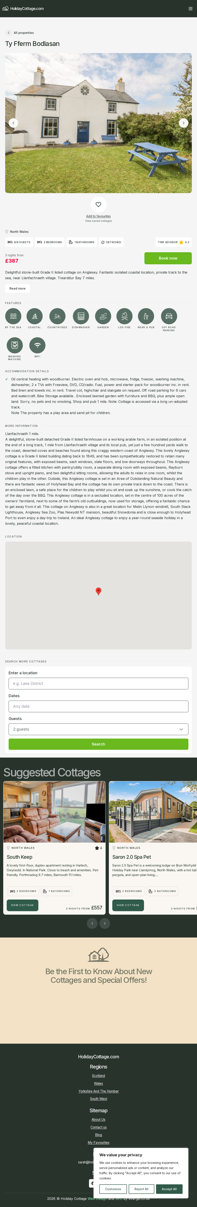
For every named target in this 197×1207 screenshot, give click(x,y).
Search (98, 744)
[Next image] (183, 123)
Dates (14, 695)
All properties (19, 32)
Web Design (97, 1198)
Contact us (99, 1127)
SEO (118, 1198)
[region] (141, 1173)
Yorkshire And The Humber (98, 1091)
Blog (98, 1135)
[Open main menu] (190, 8)
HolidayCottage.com (23, 8)
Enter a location (23, 673)
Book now (168, 258)
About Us (98, 1119)
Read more (17, 288)
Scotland (98, 1076)
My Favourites (98, 1143)
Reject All (141, 1189)
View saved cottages (98, 220)
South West (98, 1099)
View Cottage (22, 905)
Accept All (169, 1189)
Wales (98, 1083)
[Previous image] (13, 123)
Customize (113, 1189)
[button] (98, 725)
